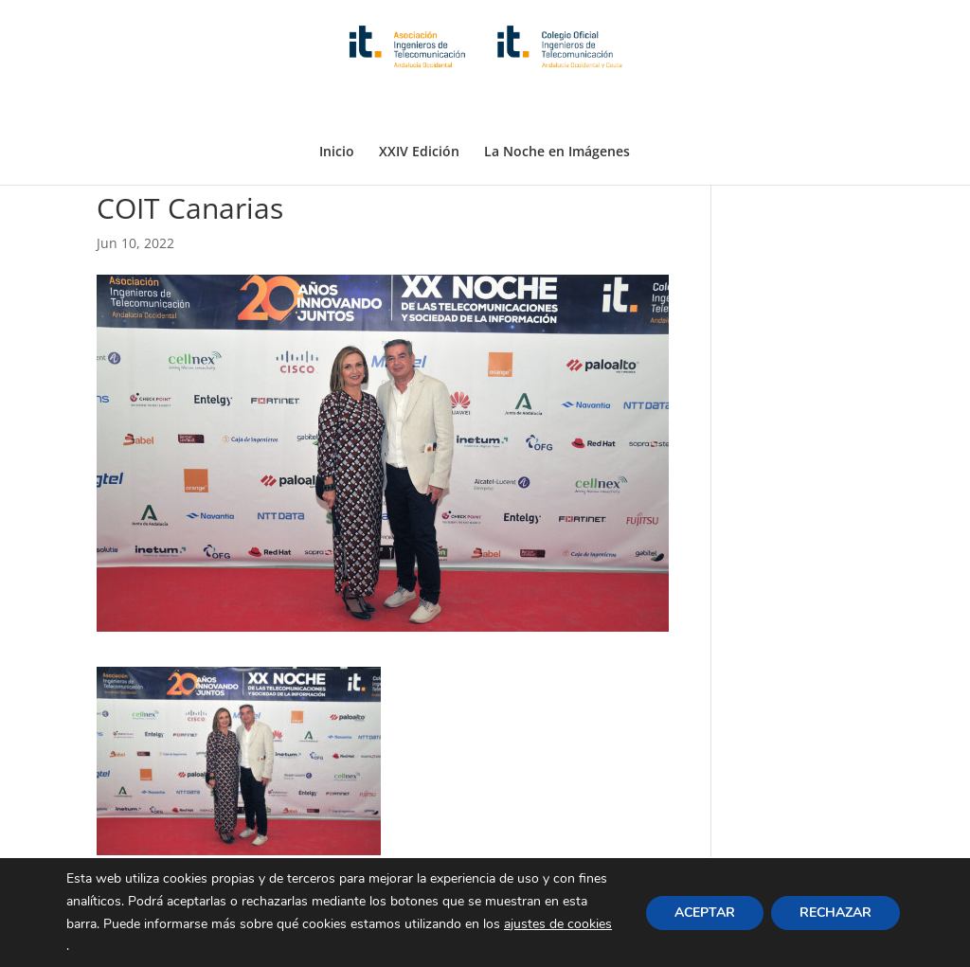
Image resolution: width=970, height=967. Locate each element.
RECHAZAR (835, 912)
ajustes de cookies (558, 923)
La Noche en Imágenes (557, 107)
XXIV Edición (419, 107)
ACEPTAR (704, 912)
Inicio (336, 107)
